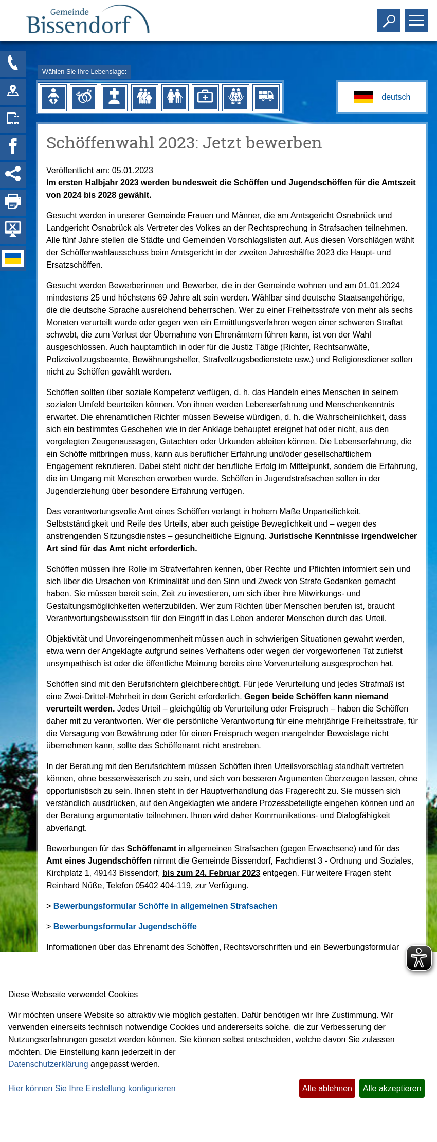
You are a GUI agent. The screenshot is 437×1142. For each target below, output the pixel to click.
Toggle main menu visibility (418, 16)
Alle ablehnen (327, 1088)
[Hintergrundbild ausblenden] (13, 231)
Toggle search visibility (390, 16)
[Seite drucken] (13, 203)
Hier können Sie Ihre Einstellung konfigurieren (92, 1088)
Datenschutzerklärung (48, 1064)
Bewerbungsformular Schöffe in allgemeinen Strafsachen (165, 906)
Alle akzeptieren (392, 1088)
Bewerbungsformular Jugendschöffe (125, 926)
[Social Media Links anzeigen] (13, 175)
